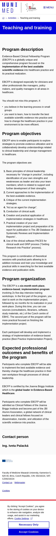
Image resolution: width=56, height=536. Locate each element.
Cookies (6, 491)
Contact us (7, 482)
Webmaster (19, 482)
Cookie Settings (23, 521)
